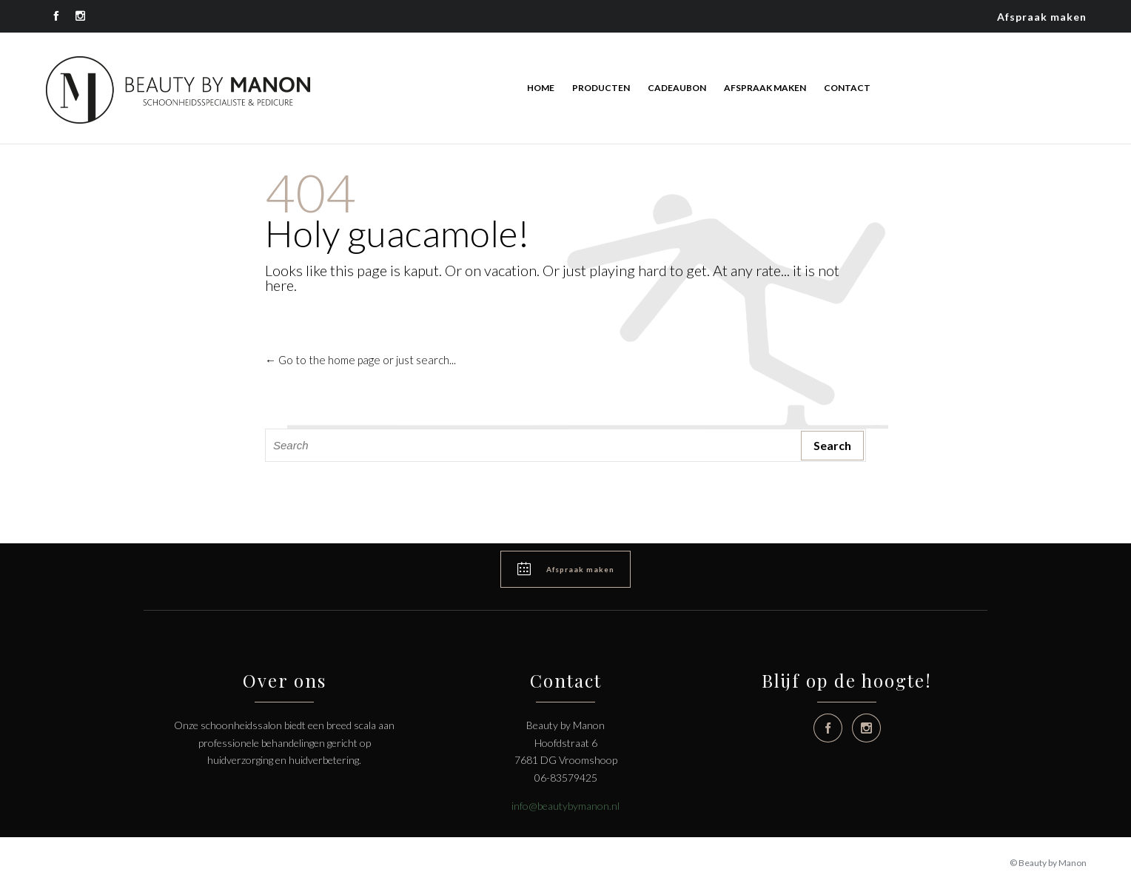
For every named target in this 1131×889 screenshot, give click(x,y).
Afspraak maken (1042, 16)
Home (540, 87)
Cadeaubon (677, 87)
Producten (601, 87)
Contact (847, 87)
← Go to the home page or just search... (360, 359)
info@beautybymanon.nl (565, 805)
